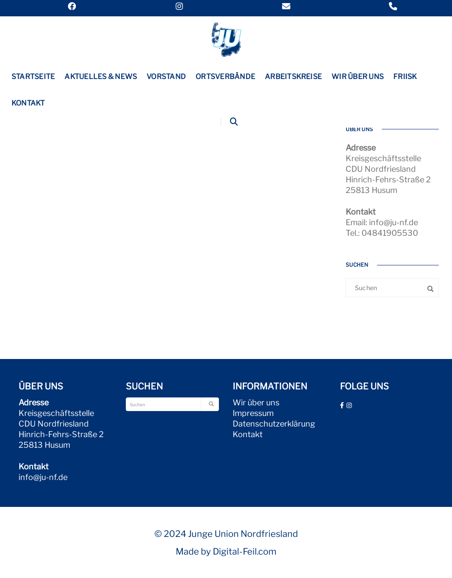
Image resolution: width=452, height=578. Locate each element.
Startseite (33, 76)
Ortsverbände (225, 76)
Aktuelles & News (100, 76)
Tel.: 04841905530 (382, 233)
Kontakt (28, 103)
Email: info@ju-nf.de (382, 222)
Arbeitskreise (293, 76)
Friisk (405, 76)
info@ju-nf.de (43, 477)
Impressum (253, 413)
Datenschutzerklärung (274, 423)
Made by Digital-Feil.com (226, 551)
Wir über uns (357, 76)
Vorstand (166, 76)
